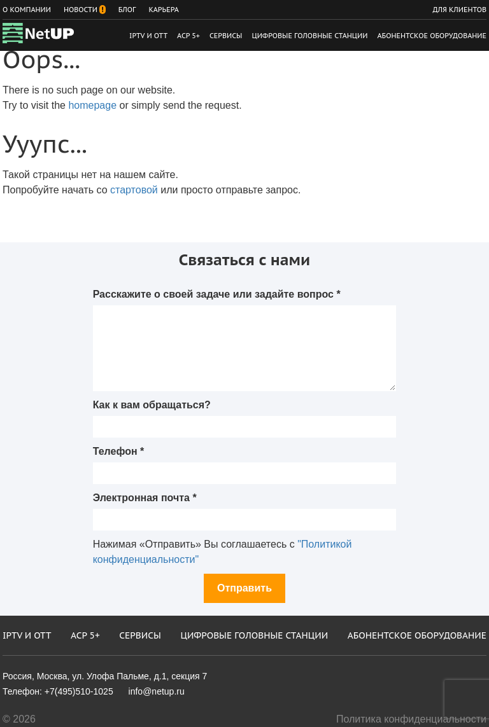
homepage (92, 105)
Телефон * (119, 451)
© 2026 (19, 719)
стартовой (134, 189)
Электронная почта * (145, 497)
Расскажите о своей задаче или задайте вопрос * (217, 294)
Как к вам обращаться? (152, 404)
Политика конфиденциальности (411, 719)
